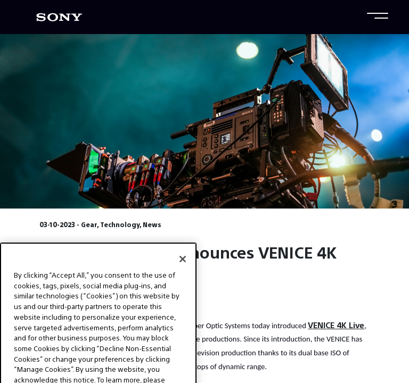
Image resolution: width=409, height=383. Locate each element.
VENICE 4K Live (336, 325)
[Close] (182, 269)
